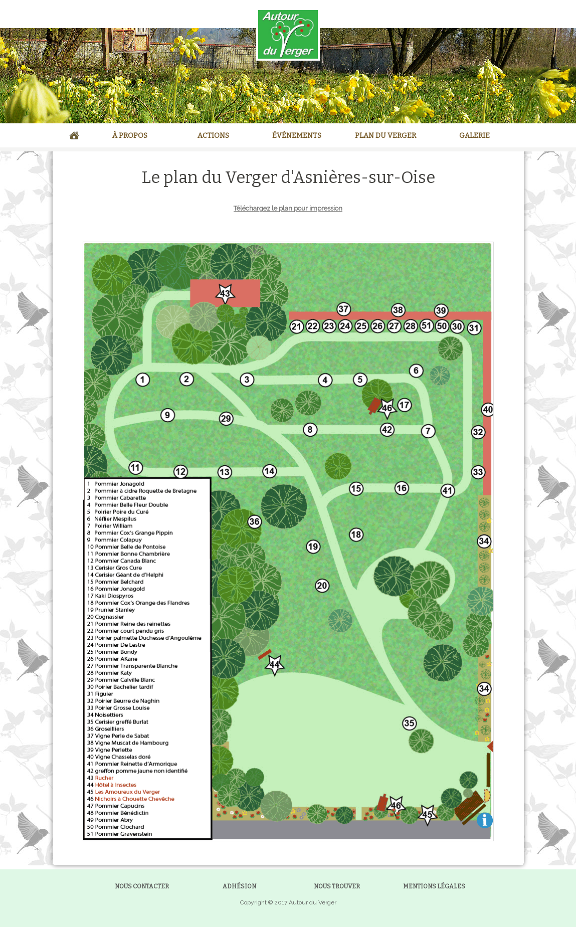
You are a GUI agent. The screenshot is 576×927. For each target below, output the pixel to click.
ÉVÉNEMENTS (296, 135)
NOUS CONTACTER (142, 886)
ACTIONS (213, 135)
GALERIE (474, 135)
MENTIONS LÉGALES (434, 886)
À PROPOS (129, 135)
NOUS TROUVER (337, 886)
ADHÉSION (239, 886)
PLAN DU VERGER (385, 135)
